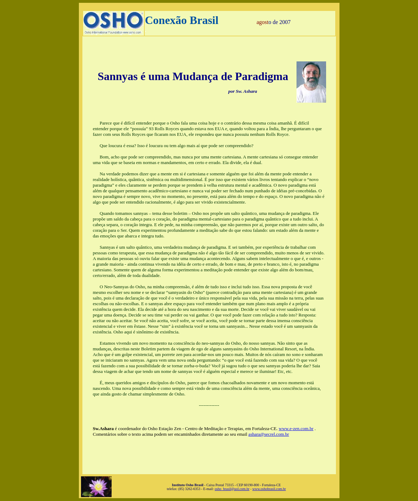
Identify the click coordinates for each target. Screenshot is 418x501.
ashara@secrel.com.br (268, 434)
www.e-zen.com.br (296, 428)
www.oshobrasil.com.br (269, 489)
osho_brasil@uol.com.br (232, 489)
